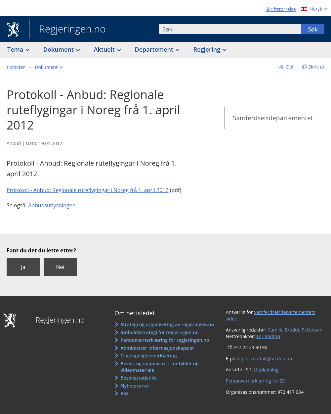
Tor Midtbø (268, 336)
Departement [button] (155, 49)
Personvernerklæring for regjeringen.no (165, 340)
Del (289, 67)
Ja (23, 267)
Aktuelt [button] (105, 49)
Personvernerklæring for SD (256, 381)
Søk (313, 29)
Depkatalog (266, 369)
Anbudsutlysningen (51, 205)
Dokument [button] (59, 49)
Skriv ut (317, 67)
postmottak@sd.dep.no (267, 358)
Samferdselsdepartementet (273, 118)
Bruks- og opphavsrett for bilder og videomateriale (160, 366)
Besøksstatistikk (139, 378)
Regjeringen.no (67, 29)
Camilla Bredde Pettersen (295, 330)
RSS (125, 393)
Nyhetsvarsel (135, 386)
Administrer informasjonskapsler (157, 348)
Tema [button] (16, 49)
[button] (49, 67)
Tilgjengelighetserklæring (149, 355)
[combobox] (230, 29)
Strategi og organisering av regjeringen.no (167, 324)
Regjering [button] (207, 49)
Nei (60, 267)
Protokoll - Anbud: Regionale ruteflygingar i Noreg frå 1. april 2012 (88, 190)
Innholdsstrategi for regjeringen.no (160, 332)
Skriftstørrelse (281, 9)
